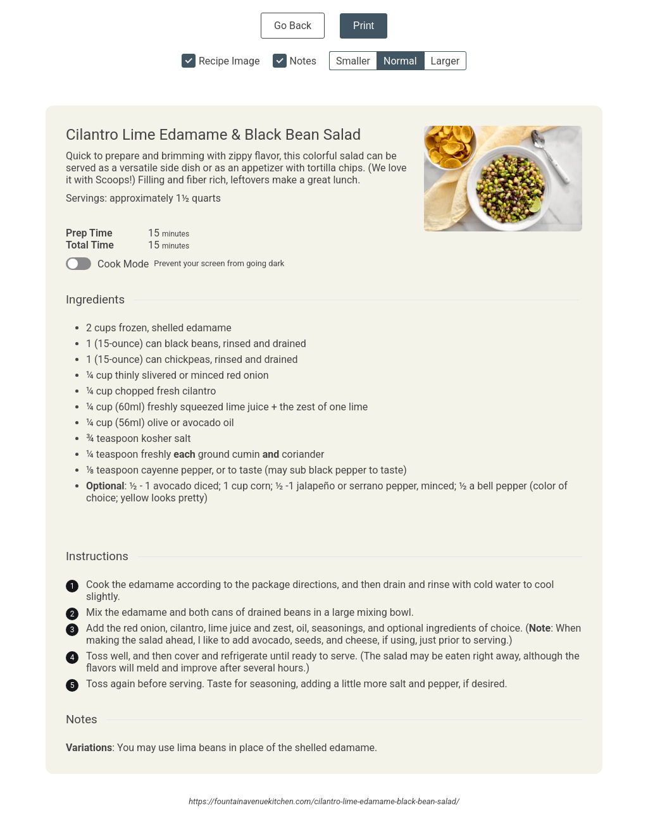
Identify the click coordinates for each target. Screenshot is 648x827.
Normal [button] (400, 61)
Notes (303, 61)
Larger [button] (445, 61)
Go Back (292, 26)
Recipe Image (229, 61)
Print (363, 25)
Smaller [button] (353, 61)
